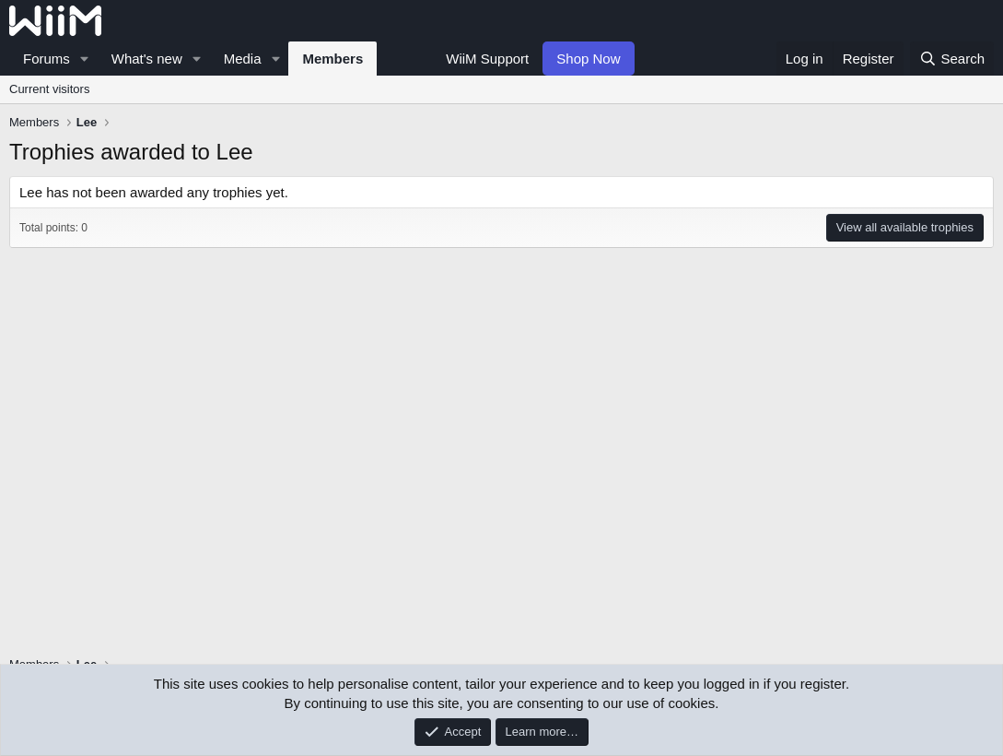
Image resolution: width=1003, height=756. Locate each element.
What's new (146, 58)
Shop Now (588, 58)
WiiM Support (487, 58)
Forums (46, 58)
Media (243, 58)
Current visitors (49, 89)
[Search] (952, 58)
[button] (85, 58)
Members (332, 58)
